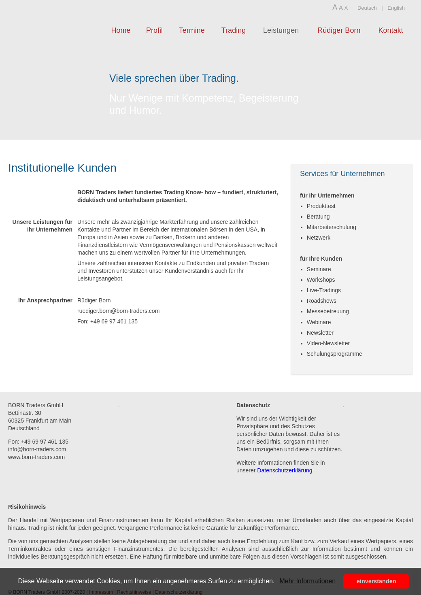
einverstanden (376, 581)
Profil (154, 30)
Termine (192, 30)
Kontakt (390, 30)
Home (120, 30)
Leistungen (281, 30)
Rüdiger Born (338, 30)
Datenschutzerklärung (284, 470)
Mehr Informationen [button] (307, 581)
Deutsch (367, 8)
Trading (233, 30)
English (396, 8)
